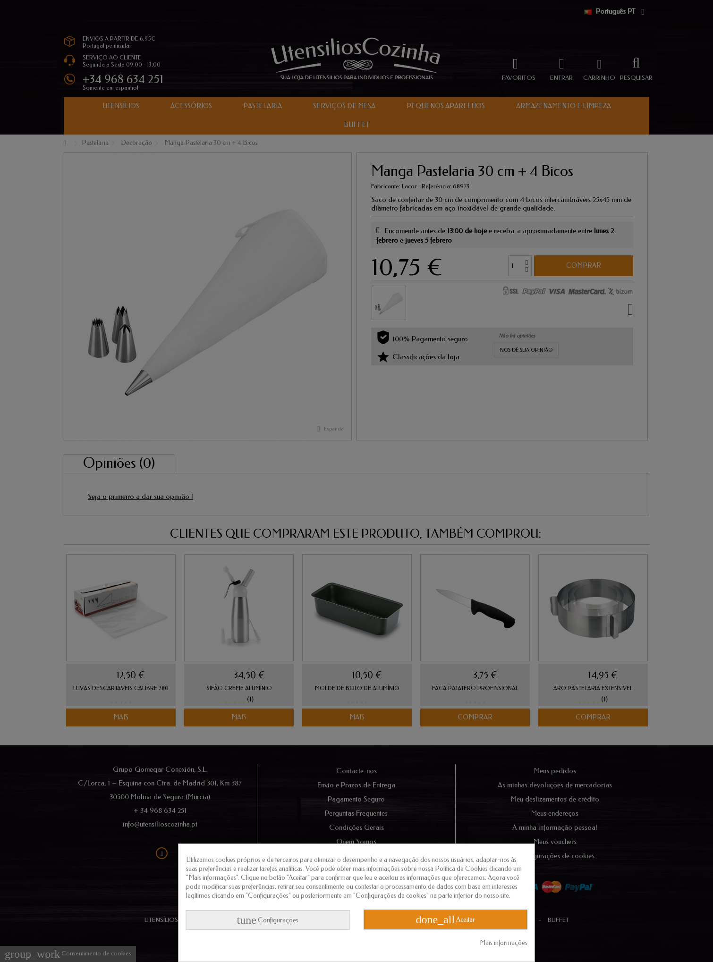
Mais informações (503, 943)
